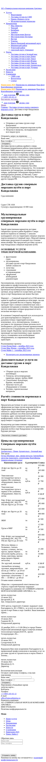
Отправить (6, 144)
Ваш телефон (6, 141)
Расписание (11, 70)
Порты (8, 52)
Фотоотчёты (16, 78)
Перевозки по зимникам (26, 85)
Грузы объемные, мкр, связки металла (17, 456)
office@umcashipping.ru (10, 698)
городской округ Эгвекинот (22, 50)
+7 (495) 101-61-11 (9, 97)
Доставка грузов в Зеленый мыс (24, 54)
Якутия (14, 39)
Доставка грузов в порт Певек (23, 56)
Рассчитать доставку (9, 99)
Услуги (9, 12)
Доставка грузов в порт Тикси (23, 59)
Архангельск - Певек (9, 451)
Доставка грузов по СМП (21, 17)
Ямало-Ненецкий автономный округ (26, 43)
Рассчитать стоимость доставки (14, 435)
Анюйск (14, 32)
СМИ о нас (15, 76)
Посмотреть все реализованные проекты (23, 354)
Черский (14, 28)
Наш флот (40, 85)
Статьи (14, 81)
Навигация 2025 (8, 85)
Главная (4, 107)
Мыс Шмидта (16, 26)
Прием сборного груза (20, 19)
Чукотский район (18, 48)
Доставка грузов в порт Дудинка (24, 67)
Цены (8, 721)
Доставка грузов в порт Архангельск (26, 65)
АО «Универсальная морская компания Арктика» (21, 8)
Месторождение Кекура (21, 34)
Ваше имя (5, 138)
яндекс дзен (22, 95)
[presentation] (19, 749)
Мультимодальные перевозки (23, 21)
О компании (11, 74)
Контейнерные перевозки (11, 87)
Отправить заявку (8, 755)
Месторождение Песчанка (22, 37)
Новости (9, 72)
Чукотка (14, 41)
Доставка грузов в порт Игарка (24, 61)
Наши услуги (11, 719)
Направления (11, 23)
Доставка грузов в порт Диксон (24, 63)
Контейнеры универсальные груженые (20, 459)
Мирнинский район (19, 45)
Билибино (15, 30)
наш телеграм (8, 95)
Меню (3, 105)
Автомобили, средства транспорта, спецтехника (22, 457)
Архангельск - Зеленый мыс (30, 451)
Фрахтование (16, 15)
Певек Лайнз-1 (12, 734)
